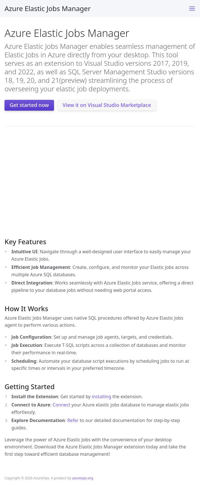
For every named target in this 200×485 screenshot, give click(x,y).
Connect (61, 405)
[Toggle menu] (192, 8)
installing (101, 396)
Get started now (29, 105)
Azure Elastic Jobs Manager (48, 8)
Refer (73, 420)
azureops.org (82, 478)
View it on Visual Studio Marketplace (107, 105)
